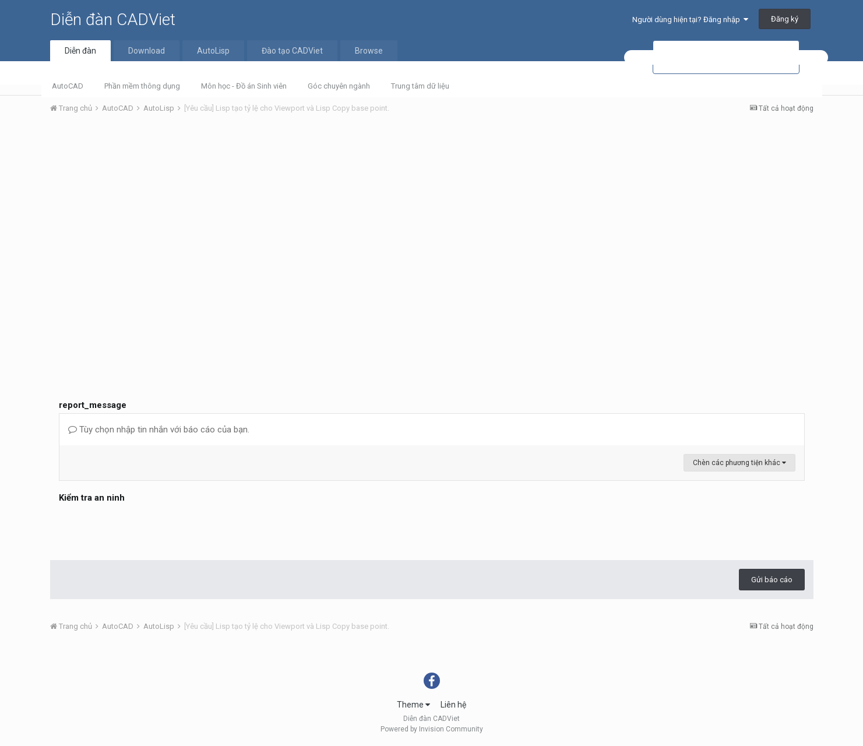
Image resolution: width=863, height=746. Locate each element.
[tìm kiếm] (726, 57)
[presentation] (147, 528)
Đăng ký (784, 19)
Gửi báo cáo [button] (771, 579)
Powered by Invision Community (432, 729)
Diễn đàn (80, 50)
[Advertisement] (431, 210)
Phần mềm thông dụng (142, 86)
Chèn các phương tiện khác (739, 463)
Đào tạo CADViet (292, 50)
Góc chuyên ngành (339, 86)
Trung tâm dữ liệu (420, 86)
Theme (413, 704)
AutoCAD (67, 86)
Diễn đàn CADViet (112, 19)
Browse (369, 50)
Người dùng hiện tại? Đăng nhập (690, 19)
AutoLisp (213, 50)
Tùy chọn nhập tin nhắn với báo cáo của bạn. (158, 429)
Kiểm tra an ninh (92, 497)
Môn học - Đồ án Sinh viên (244, 86)
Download (146, 50)
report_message (92, 405)
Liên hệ (453, 704)
